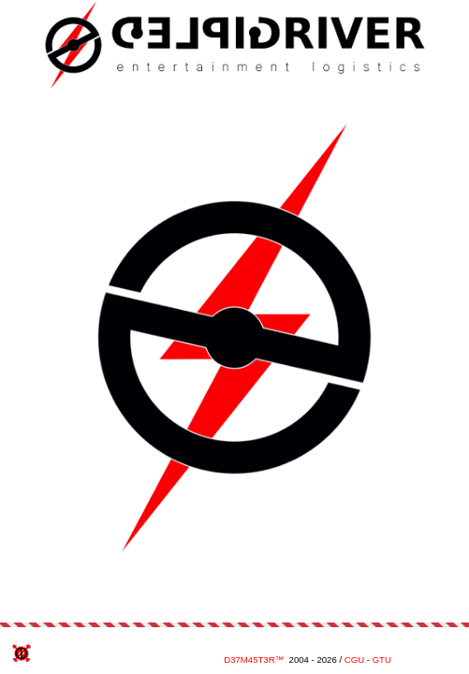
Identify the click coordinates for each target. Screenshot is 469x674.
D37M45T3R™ (254, 659)
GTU (382, 659)
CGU (354, 659)
